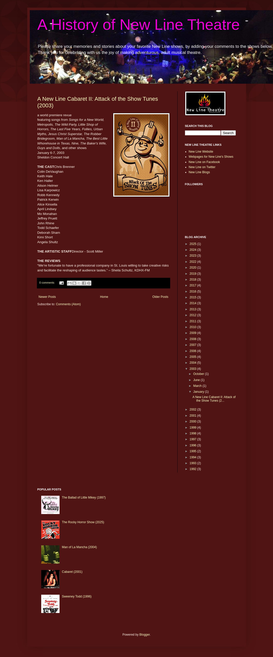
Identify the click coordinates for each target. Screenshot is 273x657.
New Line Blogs (199, 172)
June (196, 380)
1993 (193, 463)
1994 (193, 457)
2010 (193, 327)
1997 (193, 439)
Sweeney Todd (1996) (77, 596)
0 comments (46, 282)
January (199, 391)
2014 (193, 303)
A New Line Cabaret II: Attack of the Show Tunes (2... (213, 398)
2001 (193, 415)
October (199, 374)
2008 (193, 339)
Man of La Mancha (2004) (79, 547)
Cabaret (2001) (72, 572)
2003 (193, 369)
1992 (193, 469)
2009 (193, 333)
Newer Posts (47, 297)
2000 (193, 421)
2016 (193, 291)
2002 (193, 409)
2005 (193, 357)
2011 (193, 321)
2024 (193, 250)
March (198, 386)
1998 (193, 433)
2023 (193, 255)
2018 (193, 279)
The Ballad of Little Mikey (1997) (84, 497)
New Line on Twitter (202, 167)
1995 (193, 451)
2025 (193, 244)
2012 (193, 315)
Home (104, 297)
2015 (193, 297)
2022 (193, 262)
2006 (193, 351)
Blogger (144, 634)
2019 (193, 273)
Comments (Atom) (68, 304)
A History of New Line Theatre (138, 24)
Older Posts (160, 297)
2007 (193, 345)
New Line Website (201, 151)
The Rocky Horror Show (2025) (83, 522)
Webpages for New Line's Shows (211, 156)
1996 (193, 445)
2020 (193, 267)
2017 (193, 285)
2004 (193, 362)
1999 (193, 427)
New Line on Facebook (204, 162)
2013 (193, 309)
